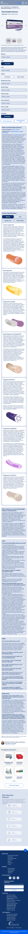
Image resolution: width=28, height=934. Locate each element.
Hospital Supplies (14, 131)
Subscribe (14, 890)
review (11, 700)
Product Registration (12, 858)
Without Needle (20, 76)
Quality (9, 861)
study (5, 720)
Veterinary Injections (11, 917)
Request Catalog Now (21, 121)
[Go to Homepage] (4, 3)
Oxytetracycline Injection (12, 903)
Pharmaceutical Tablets (12, 915)
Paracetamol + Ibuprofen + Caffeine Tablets (12, 898)
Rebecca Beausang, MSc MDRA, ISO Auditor (15, 742)
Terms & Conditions (11, 927)
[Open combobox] (14, 57)
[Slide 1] (13, 781)
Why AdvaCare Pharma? (13, 855)
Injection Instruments (11, 918)
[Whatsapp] (10, 878)
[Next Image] (25, 25)
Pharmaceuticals (11, 868)
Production (10, 859)
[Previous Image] (2, 25)
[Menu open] (26, 3)
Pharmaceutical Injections (12, 914)
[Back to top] (25, 850)
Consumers (10, 862)
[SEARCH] (23, 3)
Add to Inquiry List (7, 121)
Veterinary (10, 872)
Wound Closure (16, 129)
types (22, 144)
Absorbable (7, 63)
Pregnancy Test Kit (11, 908)
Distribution (10, 856)
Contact (9, 864)
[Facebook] (14, 878)
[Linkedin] (18, 878)
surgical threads (18, 134)
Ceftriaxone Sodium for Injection (13, 900)
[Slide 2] (14, 781)
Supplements (10, 871)
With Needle (7, 76)
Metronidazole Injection (12, 896)
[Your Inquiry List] (19, 3)
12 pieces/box (7, 116)
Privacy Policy (18, 927)
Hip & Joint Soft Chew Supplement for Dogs (11, 905)
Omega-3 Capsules (11, 909)
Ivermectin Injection (11, 901)
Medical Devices (11, 869)
